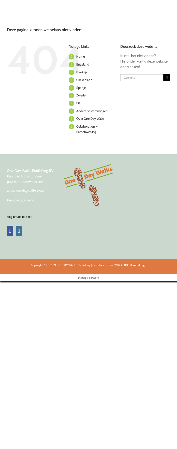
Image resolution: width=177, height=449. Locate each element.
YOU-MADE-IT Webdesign (130, 265)
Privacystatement (20, 200)
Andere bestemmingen (92, 111)
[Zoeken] (166, 77)
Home (80, 56)
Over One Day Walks (90, 119)
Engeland (82, 64)
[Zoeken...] (141, 77)
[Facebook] (10, 231)
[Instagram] (19, 231)
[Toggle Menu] (166, 5)
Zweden (81, 95)
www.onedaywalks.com (25, 191)
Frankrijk (81, 72)
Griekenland (84, 80)
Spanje (81, 88)
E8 (78, 103)
